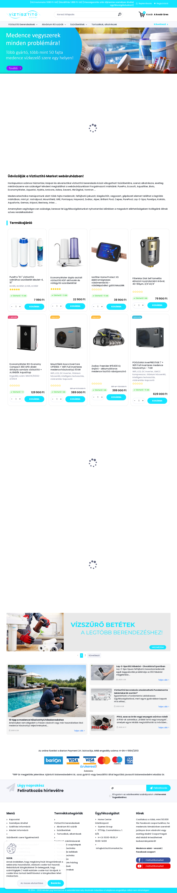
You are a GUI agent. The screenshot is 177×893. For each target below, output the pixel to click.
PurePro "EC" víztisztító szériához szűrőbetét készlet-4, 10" (26, 280)
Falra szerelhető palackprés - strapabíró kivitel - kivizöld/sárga (149, 570)
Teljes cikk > (79, 730)
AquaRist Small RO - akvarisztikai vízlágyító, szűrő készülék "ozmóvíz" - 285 (24, 139)
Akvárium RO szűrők (52, 24)
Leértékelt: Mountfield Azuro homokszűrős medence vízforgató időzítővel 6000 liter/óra (108, 571)
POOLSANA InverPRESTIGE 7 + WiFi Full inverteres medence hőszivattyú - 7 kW (147, 365)
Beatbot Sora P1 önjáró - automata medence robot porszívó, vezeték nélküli (22, 471)
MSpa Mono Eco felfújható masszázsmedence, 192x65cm (107, 468)
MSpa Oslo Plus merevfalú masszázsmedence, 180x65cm (149, 468)
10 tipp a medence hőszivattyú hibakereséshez (36, 719)
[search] (119, 15)
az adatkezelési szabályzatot (138, 794)
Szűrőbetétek (77, 24)
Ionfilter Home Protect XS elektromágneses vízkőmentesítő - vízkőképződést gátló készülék (108, 281)
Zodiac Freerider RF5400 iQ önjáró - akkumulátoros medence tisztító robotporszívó (109, 369)
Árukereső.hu (88, 771)
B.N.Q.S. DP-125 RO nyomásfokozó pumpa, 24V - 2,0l (109, 137)
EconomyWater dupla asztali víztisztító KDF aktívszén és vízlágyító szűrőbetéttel (66, 280)
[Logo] (23, 14)
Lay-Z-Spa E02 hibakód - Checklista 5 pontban (140, 666)
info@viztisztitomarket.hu (109, 848)
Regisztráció (162, 3)
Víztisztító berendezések (21, 24)
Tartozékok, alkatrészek (104, 24)
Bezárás (56, 883)
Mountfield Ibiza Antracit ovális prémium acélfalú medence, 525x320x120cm (67, 471)
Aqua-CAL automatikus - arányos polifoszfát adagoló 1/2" (67, 137)
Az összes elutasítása (32, 883)
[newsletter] (158, 788)
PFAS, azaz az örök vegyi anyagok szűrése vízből (142, 716)
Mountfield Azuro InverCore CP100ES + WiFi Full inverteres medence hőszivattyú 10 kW (66, 367)
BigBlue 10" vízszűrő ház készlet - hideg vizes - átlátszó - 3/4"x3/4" (67, 570)
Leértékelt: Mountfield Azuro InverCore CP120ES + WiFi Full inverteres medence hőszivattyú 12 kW (25, 568)
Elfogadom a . (139, 796)
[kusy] (139, 161)
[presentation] (8, 127)
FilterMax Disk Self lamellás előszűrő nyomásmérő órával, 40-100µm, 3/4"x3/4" (148, 281)
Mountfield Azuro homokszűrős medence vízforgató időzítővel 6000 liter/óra (149, 135)
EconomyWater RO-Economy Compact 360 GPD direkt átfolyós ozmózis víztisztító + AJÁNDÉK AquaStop (26, 368)
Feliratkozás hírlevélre (40, 790)
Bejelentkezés (145, 3)
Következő (160, 24)
